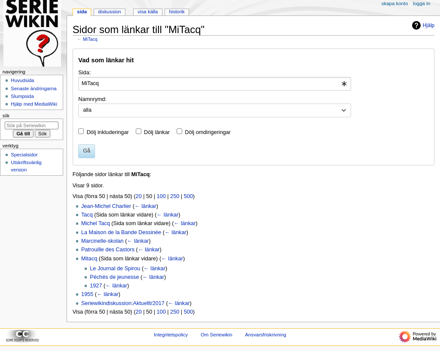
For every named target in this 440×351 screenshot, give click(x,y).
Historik (177, 11)
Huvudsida (22, 80)
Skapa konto (395, 3)
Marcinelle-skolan (102, 241)
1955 (87, 294)
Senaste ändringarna (33, 88)
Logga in (421, 3)
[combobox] (214, 84)
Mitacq (89, 259)
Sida (82, 11)
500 (188, 196)
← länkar (145, 206)
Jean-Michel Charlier (106, 206)
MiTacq (90, 39)
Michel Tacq (95, 223)
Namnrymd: (92, 99)
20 (139, 196)
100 (161, 196)
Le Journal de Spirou (115, 269)
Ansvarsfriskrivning (265, 334)
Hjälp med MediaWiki (34, 104)
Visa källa (148, 11)
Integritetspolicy (171, 334)
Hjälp (422, 25)
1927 (96, 286)
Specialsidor (24, 154)
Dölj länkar (157, 132)
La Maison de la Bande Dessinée (121, 232)
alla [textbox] (87, 110)
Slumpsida (22, 96)
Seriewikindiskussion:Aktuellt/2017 (123, 303)
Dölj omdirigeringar (207, 132)
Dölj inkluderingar (108, 132)
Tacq (87, 215)
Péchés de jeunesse (114, 277)
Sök (6, 115)
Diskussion (109, 11)
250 (174, 196)
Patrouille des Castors (107, 250)
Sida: (84, 73)
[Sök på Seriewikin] (31, 125)
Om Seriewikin (216, 334)
